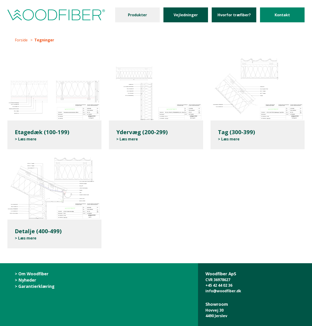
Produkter (137, 14)
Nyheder (27, 280)
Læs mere (27, 139)
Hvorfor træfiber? (234, 14)
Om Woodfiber (33, 273)
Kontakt (282, 14)
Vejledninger (186, 14)
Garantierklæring (36, 286)
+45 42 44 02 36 (218, 285)
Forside (21, 40)
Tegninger (44, 40)
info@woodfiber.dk (223, 290)
